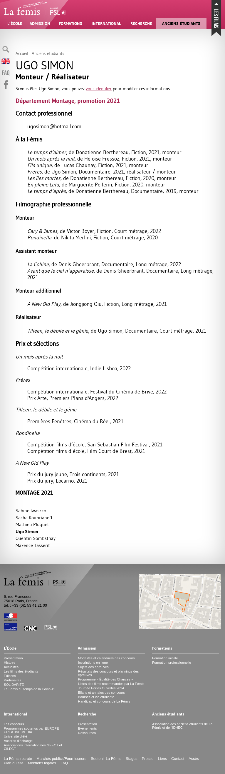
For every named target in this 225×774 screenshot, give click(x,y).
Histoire (9, 662)
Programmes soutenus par (31, 730)
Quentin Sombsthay (36, 538)
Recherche (141, 23)
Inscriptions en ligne (93, 662)
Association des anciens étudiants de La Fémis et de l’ (182, 725)
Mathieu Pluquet (32, 524)
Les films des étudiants (21, 671)
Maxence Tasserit (33, 545)
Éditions (10, 676)
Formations (70, 23)
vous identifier (99, 88)
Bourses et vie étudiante (96, 697)
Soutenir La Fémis (106, 758)
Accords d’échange (18, 741)
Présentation (13, 658)
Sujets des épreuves (93, 667)
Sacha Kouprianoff (34, 518)
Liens (162, 758)
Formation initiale (165, 658)
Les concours (14, 724)
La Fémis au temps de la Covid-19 (29, 689)
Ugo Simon (27, 531)
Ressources (87, 733)
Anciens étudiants (181, 23)
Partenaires (12, 680)
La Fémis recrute (18, 758)
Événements (87, 728)
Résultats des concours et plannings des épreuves (108, 673)
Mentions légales (42, 763)
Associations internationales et (33, 746)
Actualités (11, 667)
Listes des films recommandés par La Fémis (111, 683)
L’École (14, 23)
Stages (131, 758)
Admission (40, 23)
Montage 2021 (34, 492)
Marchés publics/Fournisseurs (61, 758)
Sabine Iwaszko (31, 510)
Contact (177, 758)
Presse (148, 758)
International (106, 23)
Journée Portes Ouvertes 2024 (101, 688)
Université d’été (15, 736)
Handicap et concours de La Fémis (104, 701)
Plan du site (13, 763)
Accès (194, 758)
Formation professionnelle (171, 662)
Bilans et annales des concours (101, 692)
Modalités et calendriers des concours (106, 658)
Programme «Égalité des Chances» (105, 679)
